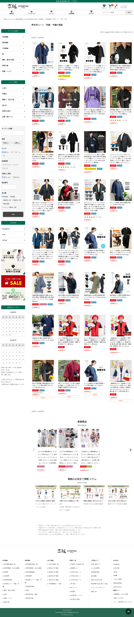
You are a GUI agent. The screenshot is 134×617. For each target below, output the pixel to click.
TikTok (4, 240)
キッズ (5, 168)
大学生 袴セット (75, 572)
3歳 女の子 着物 (52, 568)
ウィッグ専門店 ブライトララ (122, 602)
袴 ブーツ (73, 587)
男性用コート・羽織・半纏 (33, 581)
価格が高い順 (128, 32)
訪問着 (5, 572)
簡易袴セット (74, 568)
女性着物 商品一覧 (9, 564)
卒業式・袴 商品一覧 (77, 564)
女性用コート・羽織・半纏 (11, 585)
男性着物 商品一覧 (31, 564)
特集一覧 (94, 591)
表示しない (6, 177)
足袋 (5, 594)
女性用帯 (6, 576)
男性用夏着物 (30, 572)
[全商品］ (42, 19)
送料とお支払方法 (96, 580)
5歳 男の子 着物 (52, 576)
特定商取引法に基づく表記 (99, 583)
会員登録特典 (95, 572)
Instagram (5, 229)
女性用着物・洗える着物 (11, 568)
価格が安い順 (119, 32)
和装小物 (6, 602)
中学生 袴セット (75, 576)
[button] (33, 450)
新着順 (5, 196)
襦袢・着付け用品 (9, 590)
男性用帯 (28, 576)
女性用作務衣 (7, 580)
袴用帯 (72, 591)
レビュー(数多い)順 (9, 207)
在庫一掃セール (7, 117)
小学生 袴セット (75, 580)
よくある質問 (95, 568)
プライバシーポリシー (98, 587)
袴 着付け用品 (75, 599)
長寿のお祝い (6, 111)
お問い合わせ (117, 587)
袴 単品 (72, 583)
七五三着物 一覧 (53, 564)
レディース (6, 165)
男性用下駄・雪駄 (31, 594)
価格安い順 (16, 200)
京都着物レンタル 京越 (120, 594)
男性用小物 (29, 598)
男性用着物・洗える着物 (33, 568)
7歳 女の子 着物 (52, 580)
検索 (129, 12)
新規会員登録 (117, 583)
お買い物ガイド (96, 564)
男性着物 (48, 19)
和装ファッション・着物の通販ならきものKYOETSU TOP (21, 19)
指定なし (5, 152)
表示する (15, 177)
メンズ (15, 165)
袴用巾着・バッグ (76, 595)
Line (3, 234)
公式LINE (116, 568)
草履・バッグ (7, 598)
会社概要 (94, 576)
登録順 (12, 196)
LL (3, 156)
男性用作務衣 (30, 586)
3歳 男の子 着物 (52, 572)
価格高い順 (6, 200)
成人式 (4, 105)
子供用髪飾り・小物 (54, 583)
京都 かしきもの (118, 598)
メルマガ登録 (117, 579)
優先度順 (5, 204)
